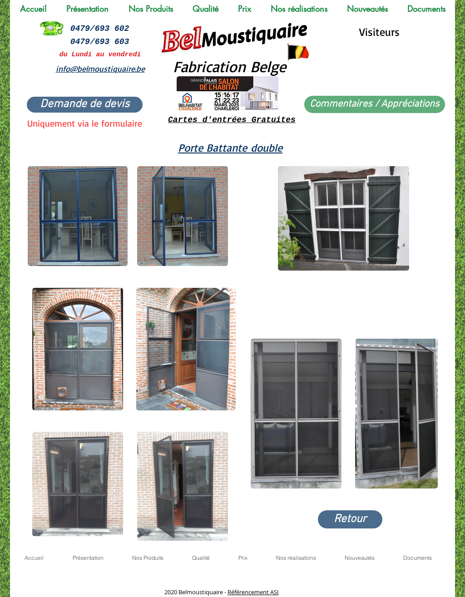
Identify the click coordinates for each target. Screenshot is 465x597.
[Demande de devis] (85, 105)
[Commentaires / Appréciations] (374, 104)
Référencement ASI (253, 592)
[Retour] (350, 519)
